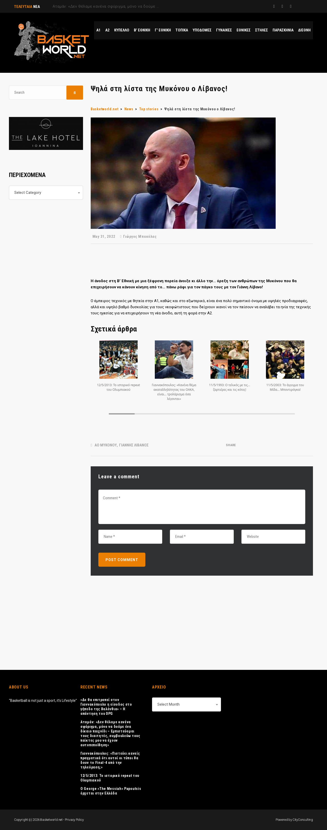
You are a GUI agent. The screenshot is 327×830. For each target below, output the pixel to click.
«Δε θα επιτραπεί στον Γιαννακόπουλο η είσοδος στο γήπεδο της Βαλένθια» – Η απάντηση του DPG (106, 707)
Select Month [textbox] (168, 704)
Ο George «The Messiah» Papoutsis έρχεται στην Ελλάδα (110, 791)
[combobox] (46, 193)
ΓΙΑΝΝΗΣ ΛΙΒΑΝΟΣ (134, 445)
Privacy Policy (74, 820)
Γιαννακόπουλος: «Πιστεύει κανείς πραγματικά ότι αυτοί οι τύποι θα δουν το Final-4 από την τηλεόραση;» (110, 760)
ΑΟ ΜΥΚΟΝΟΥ (106, 445)
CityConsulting (303, 820)
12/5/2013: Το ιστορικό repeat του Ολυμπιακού (109, 778)
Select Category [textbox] (27, 192)
